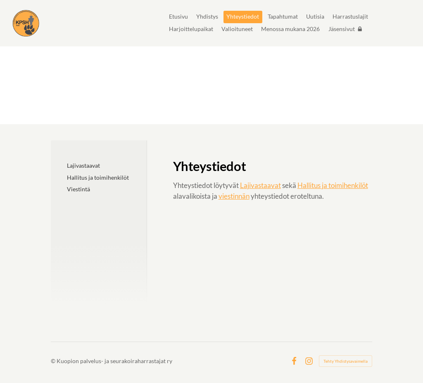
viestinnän (234, 196)
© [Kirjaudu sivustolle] (54, 360)
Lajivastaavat (260, 185)
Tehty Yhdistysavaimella (345, 361)
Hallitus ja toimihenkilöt (332, 185)
